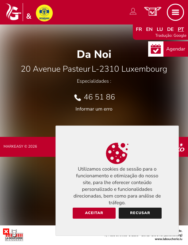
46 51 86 (99, 97)
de (170, 29)
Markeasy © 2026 (20, 146)
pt (181, 29)
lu (160, 29)
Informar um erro (93, 109)
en (149, 29)
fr (139, 29)
